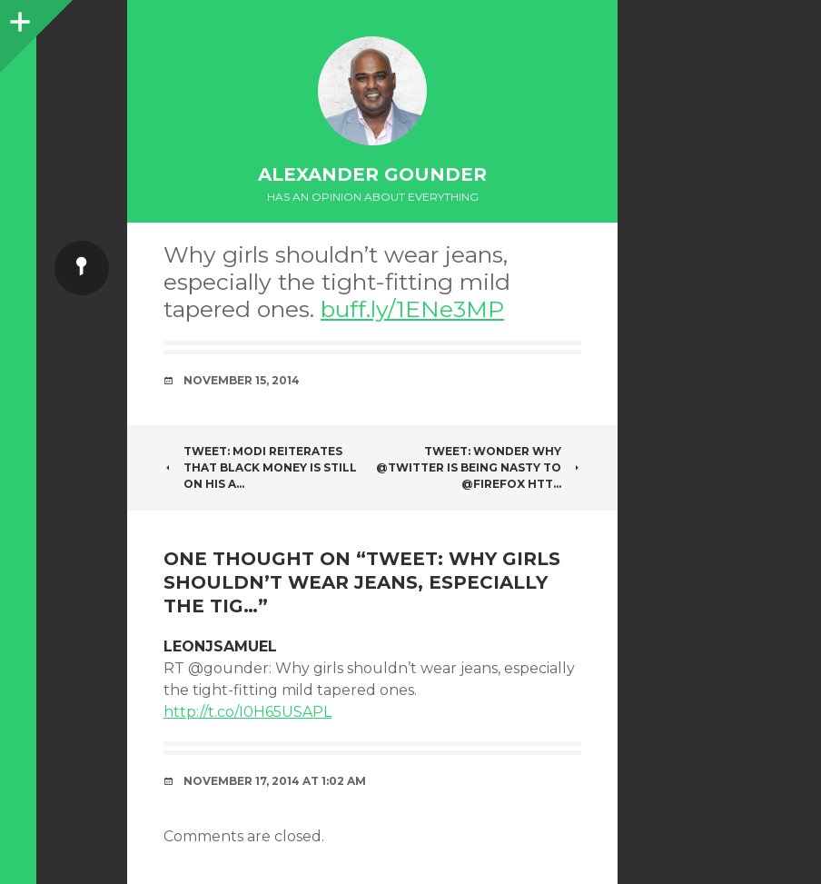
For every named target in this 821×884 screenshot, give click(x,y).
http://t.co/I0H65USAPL (247, 711)
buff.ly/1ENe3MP (412, 309)
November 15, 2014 (241, 380)
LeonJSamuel (220, 646)
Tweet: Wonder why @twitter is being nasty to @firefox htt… (478, 467)
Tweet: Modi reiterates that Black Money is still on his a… (260, 467)
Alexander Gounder (372, 174)
